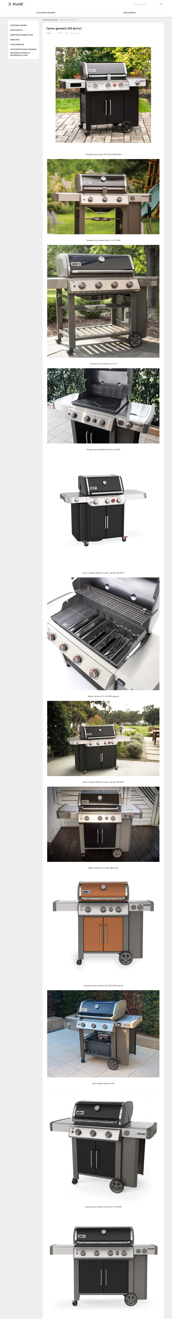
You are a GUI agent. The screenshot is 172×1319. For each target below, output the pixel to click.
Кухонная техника (45, 13)
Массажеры (130, 13)
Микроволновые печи (21, 35)
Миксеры (14, 40)
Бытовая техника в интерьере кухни (20, 54)
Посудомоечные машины (23, 49)
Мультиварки (17, 44)
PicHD (18, 4)
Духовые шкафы (18, 25)
